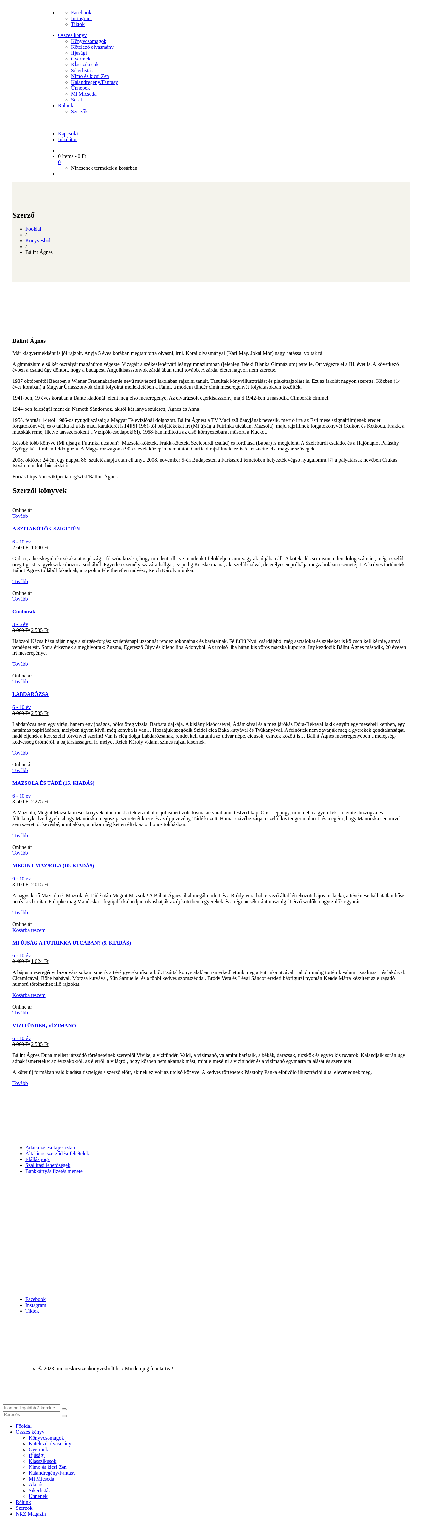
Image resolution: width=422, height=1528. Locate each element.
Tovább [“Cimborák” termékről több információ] (20, 599)
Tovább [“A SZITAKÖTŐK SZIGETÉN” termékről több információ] (20, 516)
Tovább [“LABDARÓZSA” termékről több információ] (20, 681)
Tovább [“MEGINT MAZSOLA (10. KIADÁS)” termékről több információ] (20, 853)
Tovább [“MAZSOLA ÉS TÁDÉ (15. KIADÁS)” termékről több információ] (20, 770)
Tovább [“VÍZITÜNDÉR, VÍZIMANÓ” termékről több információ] (20, 1012)
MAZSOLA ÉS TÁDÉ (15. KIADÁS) (53, 783)
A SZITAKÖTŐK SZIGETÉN (46, 528)
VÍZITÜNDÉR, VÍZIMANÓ (44, 1025)
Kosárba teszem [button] (29, 930)
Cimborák (23, 611)
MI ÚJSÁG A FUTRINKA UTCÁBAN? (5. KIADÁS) (71, 942)
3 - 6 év (20, 624)
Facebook (81, 12)
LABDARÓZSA (30, 694)
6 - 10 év (21, 541)
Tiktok (78, 24)
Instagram (81, 18)
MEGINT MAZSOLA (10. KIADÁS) (53, 865)
